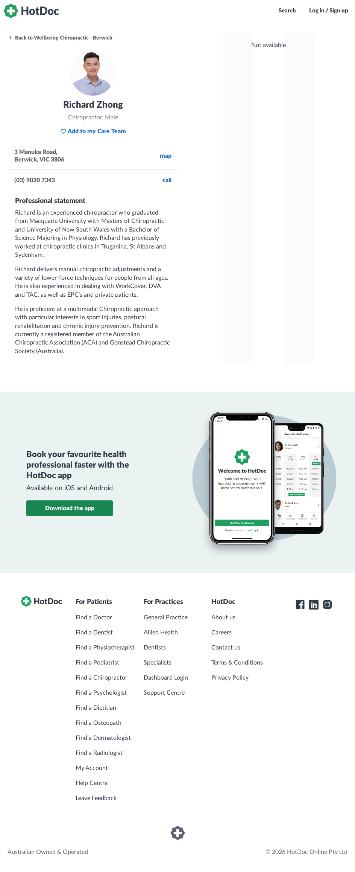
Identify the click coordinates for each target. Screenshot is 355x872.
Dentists (155, 648)
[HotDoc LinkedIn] (313, 605)
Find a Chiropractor (101, 678)
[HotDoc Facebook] (300, 605)
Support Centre (164, 693)
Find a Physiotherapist (105, 648)
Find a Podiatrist (97, 663)
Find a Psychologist (101, 693)
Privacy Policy (230, 678)
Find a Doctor (94, 617)
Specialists (157, 663)
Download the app (69, 508)
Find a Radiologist (99, 753)
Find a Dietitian (96, 708)
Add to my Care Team (93, 131)
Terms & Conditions (237, 663)
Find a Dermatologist (103, 738)
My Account (92, 768)
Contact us (225, 648)
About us (223, 617)
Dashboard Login (166, 678)
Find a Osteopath (98, 723)
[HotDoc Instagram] (327, 605)
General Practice (166, 617)
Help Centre (92, 783)
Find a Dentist (94, 633)
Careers (221, 633)
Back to (60, 38)
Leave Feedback (96, 798)
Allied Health (161, 633)
